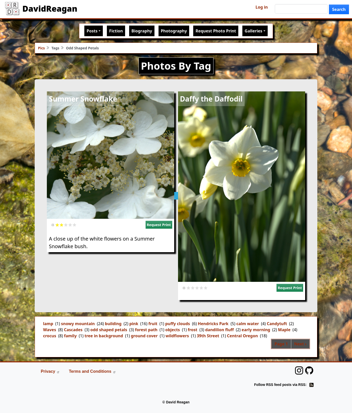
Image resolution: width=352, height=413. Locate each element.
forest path (146, 329)
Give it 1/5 (57, 225)
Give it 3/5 (66, 225)
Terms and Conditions (92, 371)
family (70, 336)
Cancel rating (53, 225)
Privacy (50, 371)
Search (339, 9)
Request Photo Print (215, 31)
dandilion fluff (219, 329)
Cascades (73, 329)
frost (192, 329)
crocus (49, 336)
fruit (152, 323)
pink (133, 323)
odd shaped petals (108, 329)
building (113, 323)
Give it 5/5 (74, 225)
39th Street (208, 336)
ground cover (144, 336)
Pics (41, 48)
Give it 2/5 (62, 225)
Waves (49, 329)
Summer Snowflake (83, 99)
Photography (174, 31)
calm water (247, 323)
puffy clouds (177, 323)
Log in (262, 7)
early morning (256, 329)
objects (172, 329)
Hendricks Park (213, 323)
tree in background (104, 336)
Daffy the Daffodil (211, 99)
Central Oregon (242, 336)
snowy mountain (78, 323)
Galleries (253, 31)
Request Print (159, 224)
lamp (48, 323)
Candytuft (277, 323)
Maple (284, 329)
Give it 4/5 (70, 225)
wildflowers (177, 336)
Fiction (116, 31)
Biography (141, 31)
